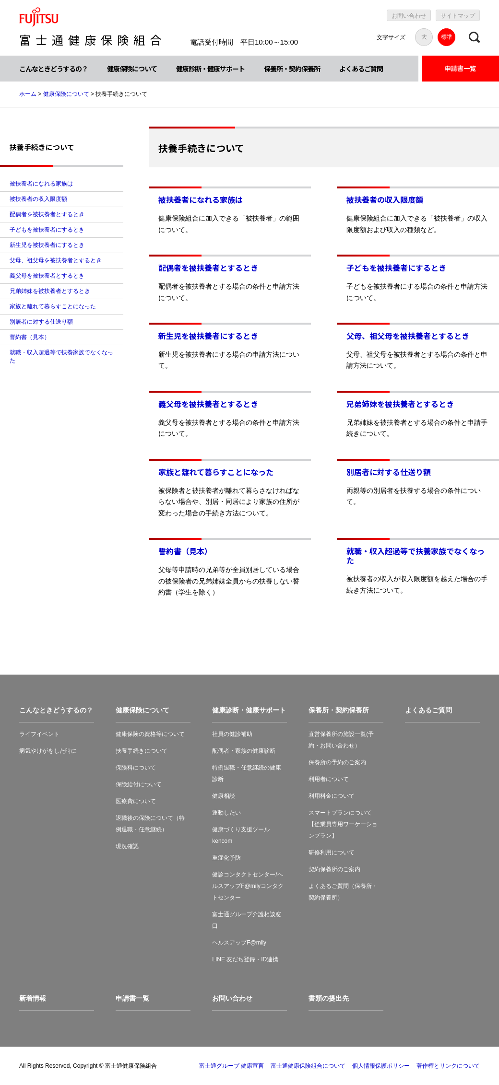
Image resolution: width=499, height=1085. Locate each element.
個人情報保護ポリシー (381, 1065)
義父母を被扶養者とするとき (208, 403)
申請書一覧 (460, 68)
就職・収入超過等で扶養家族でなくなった (415, 555)
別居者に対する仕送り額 (388, 472)
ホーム (27, 94)
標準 (446, 37)
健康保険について (132, 68)
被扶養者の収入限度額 (384, 199)
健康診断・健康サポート (210, 68)
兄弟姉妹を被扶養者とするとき (400, 403)
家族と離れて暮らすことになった (215, 472)
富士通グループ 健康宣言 (231, 1065)
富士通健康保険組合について (308, 1065)
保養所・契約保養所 (292, 68)
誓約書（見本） (185, 551)
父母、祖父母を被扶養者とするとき (407, 335)
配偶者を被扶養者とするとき (208, 267)
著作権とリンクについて (448, 1065)
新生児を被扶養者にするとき (208, 335)
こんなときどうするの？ (53, 68)
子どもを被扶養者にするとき (396, 267)
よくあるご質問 (361, 68)
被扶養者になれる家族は (200, 199)
